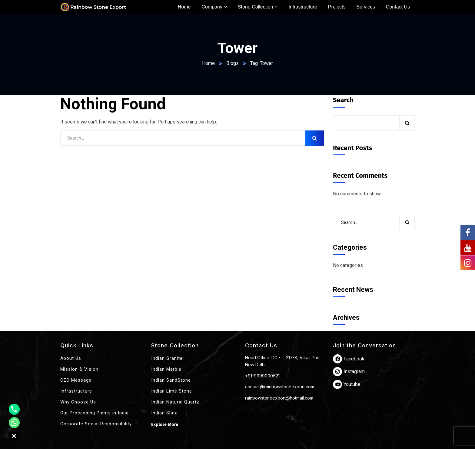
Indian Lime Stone (171, 391)
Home (208, 63)
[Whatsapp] (14, 422)
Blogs (232, 63)
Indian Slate (164, 413)
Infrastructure (76, 391)
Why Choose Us (78, 402)
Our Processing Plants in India (94, 413)
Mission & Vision (79, 369)
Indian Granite (167, 358)
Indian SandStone (171, 380)
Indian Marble (166, 369)
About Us (70, 358)
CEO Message (75, 380)
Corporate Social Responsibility (96, 424)
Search (343, 100)
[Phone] (14, 409)
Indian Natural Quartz (175, 402)
